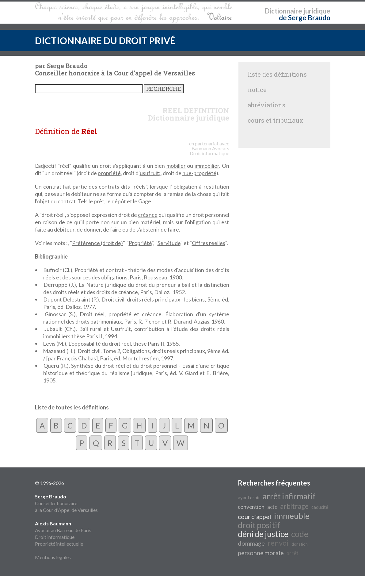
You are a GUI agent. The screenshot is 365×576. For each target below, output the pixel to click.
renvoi (278, 542)
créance (148, 214)
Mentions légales (53, 557)
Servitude (169, 243)
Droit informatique (54, 537)
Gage (144, 201)
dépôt (119, 201)
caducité (319, 507)
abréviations (266, 105)
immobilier (207, 165)
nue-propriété (199, 173)
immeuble (292, 516)
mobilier (176, 165)
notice (257, 90)
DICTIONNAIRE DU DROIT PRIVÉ (105, 40)
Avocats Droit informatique (209, 150)
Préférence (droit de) (97, 243)
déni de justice (263, 534)
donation (299, 544)
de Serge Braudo (304, 17)
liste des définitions (277, 74)
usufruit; (150, 173)
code (299, 534)
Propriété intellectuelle (59, 544)
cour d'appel (254, 516)
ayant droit (249, 497)
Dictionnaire (283, 11)
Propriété (140, 243)
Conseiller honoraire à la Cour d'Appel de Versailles (66, 503)
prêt (99, 201)
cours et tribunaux (275, 120)
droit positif (259, 525)
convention (251, 507)
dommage (251, 543)
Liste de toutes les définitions (72, 407)
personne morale (261, 552)
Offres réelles (208, 243)
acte (272, 507)
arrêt (292, 553)
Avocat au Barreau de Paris (63, 530)
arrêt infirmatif (289, 496)
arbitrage (294, 506)
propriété (109, 173)
